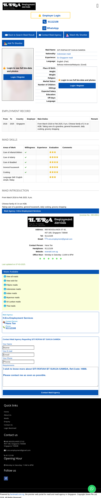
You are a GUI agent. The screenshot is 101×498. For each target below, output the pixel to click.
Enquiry (7, 420)
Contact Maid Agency (50, 34)
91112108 (50, 21)
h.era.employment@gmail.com (59, 238)
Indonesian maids (13, 288)
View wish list (11, 280)
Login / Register (18, 76)
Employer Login (49, 14)
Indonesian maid (64, 53)
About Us (7, 414)
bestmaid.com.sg (17, 493)
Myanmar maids (13, 296)
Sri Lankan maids (13, 301)
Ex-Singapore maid (65, 57)
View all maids (12, 275)
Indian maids (11, 292)
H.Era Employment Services (28, 210)
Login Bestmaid (10, 427)
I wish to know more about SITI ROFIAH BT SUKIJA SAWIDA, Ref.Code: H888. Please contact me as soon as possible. (50, 375)
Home (6, 411)
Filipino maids (12, 284)
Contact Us (8, 424)
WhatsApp (50, 27)
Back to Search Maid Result (21, 34)
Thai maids (10, 305)
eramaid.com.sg (51, 251)
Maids (6, 417)
